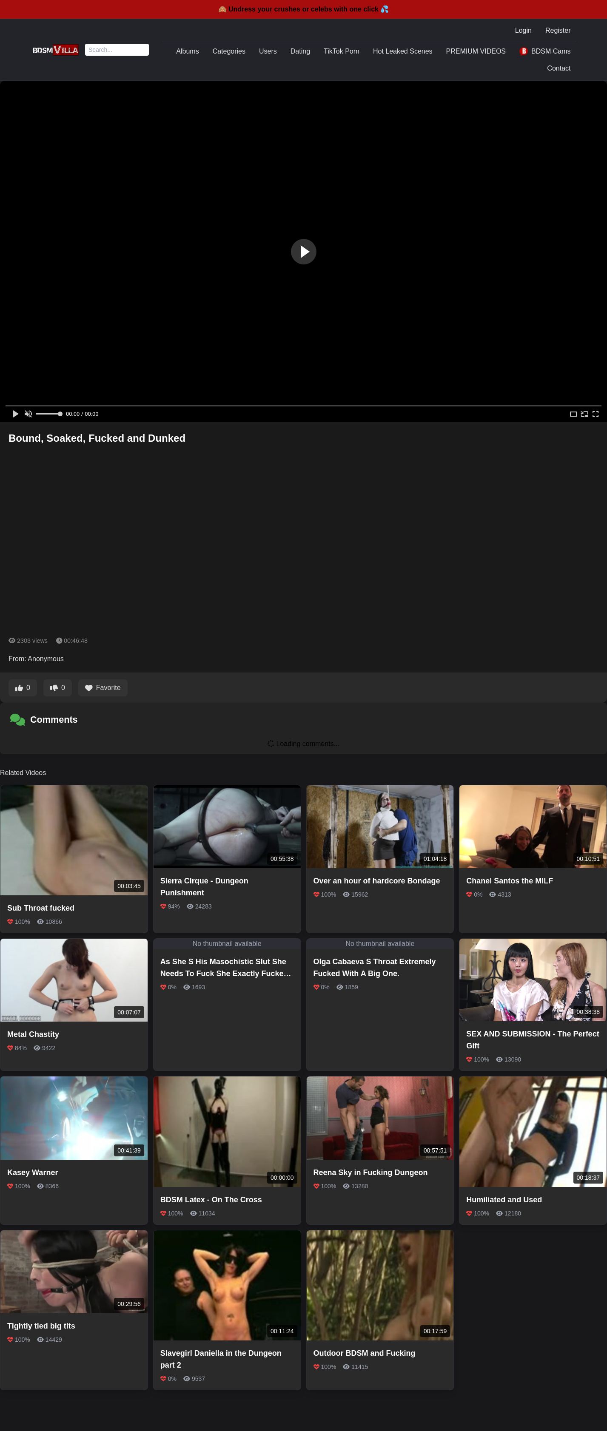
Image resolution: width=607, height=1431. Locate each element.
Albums (187, 51)
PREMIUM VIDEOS (476, 51)
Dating (300, 51)
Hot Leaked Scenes (403, 51)
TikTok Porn (341, 51)
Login (523, 30)
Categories (229, 51)
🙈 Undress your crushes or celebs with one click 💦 (303, 9)
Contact (558, 68)
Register (558, 30)
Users (268, 51)
